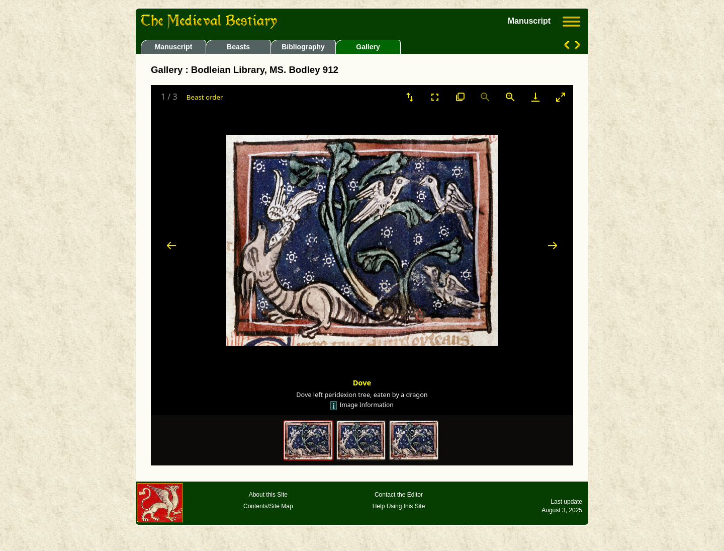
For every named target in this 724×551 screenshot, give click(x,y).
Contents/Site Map (268, 506)
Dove (362, 382)
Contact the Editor (399, 494)
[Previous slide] (171, 245)
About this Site (268, 494)
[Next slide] (552, 245)
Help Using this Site (399, 506)
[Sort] (409, 97)
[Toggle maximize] (560, 97)
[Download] (535, 97)
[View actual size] (460, 97)
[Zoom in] (510, 97)
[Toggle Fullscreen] (434, 97)
